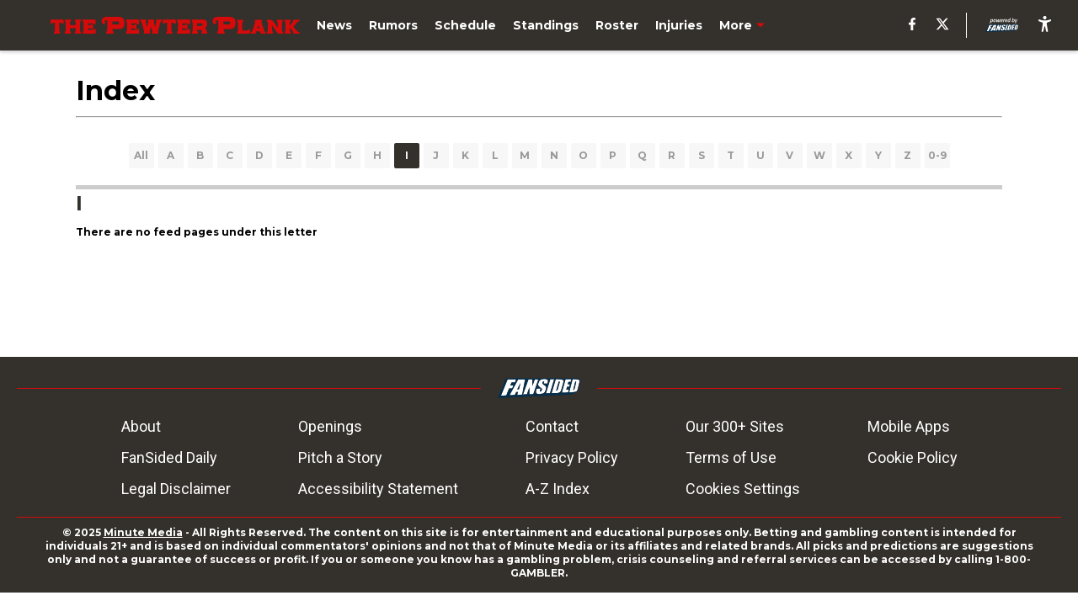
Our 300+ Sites (735, 426)
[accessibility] (1045, 25)
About (141, 426)
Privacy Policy (572, 457)
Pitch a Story (340, 457)
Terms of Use (731, 457)
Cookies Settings (743, 488)
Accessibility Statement (378, 488)
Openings (330, 426)
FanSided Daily (169, 457)
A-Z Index (558, 488)
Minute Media (143, 532)
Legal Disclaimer (176, 488)
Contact (552, 426)
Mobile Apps (908, 426)
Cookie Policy (912, 457)
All (141, 155)
